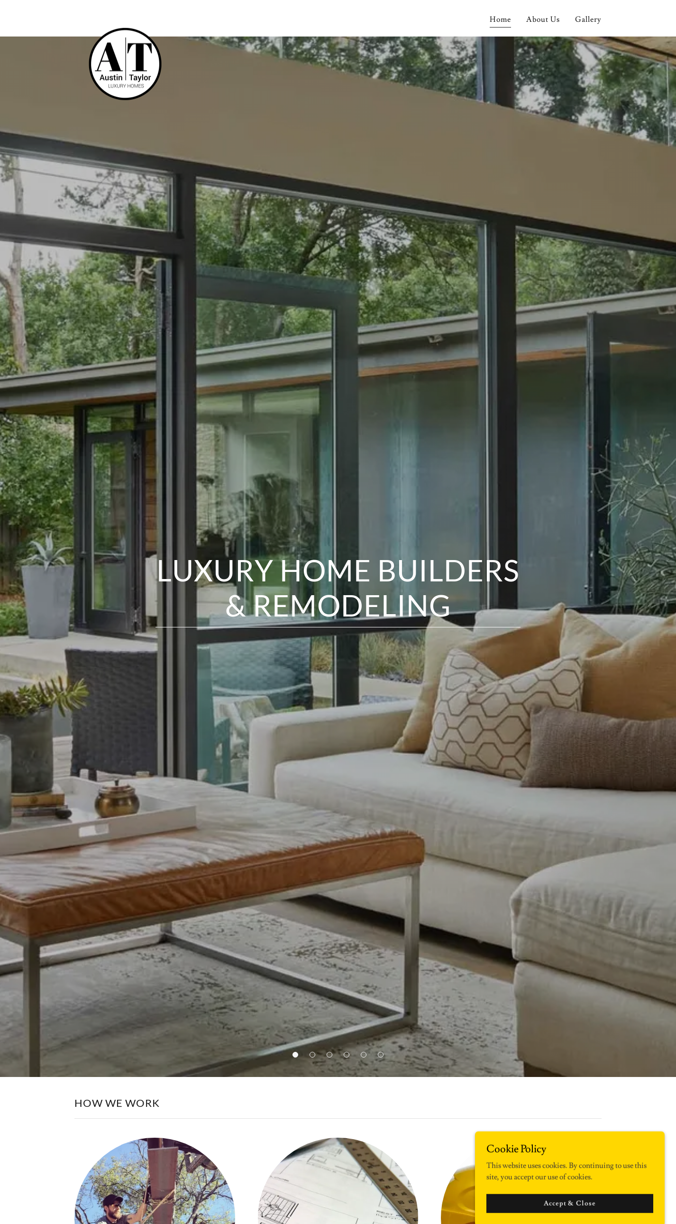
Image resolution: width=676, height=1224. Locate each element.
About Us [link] (543, 19)
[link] (124, 16)
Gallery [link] (588, 19)
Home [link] (500, 19)
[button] (295, 1055)
